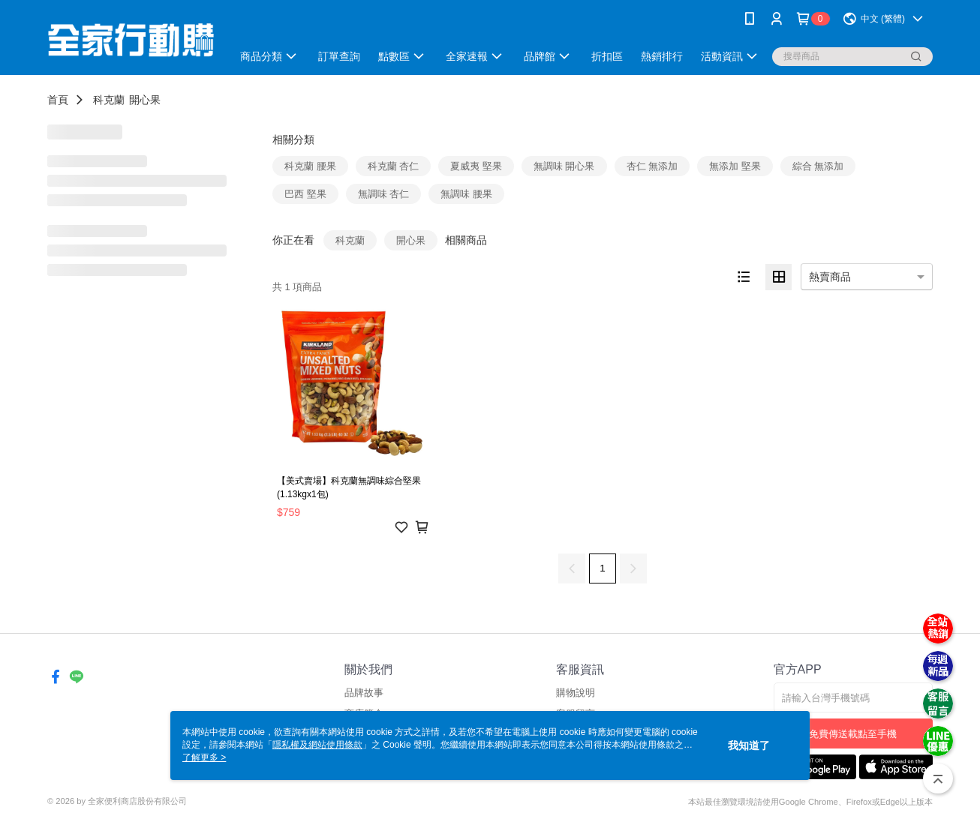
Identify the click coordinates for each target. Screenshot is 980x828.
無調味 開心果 (564, 166)
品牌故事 (363, 692)
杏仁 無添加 (652, 166)
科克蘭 (109, 100)
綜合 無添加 (818, 166)
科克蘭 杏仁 (393, 166)
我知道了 (749, 746)
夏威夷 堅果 (476, 166)
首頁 (57, 100)
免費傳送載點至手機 (853, 734)
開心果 (145, 100)
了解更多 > (204, 757)
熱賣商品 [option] (830, 277)
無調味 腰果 (466, 194)
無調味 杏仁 (384, 194)
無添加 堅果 (735, 166)
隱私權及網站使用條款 (317, 745)
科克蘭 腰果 (310, 166)
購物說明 (575, 692)
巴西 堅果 (305, 194)
